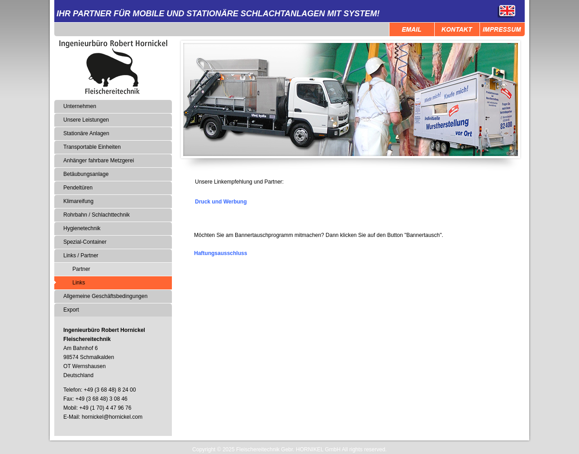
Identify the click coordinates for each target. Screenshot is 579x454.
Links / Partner (80, 255)
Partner (81, 269)
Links (78, 282)
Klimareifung (78, 201)
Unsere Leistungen (86, 120)
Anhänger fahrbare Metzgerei (98, 160)
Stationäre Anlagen (86, 133)
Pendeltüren (78, 187)
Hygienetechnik (81, 228)
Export (71, 310)
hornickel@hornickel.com (112, 417)
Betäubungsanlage (86, 174)
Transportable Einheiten (92, 147)
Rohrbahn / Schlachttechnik (96, 215)
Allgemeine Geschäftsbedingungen (105, 296)
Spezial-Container (84, 242)
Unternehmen (79, 106)
